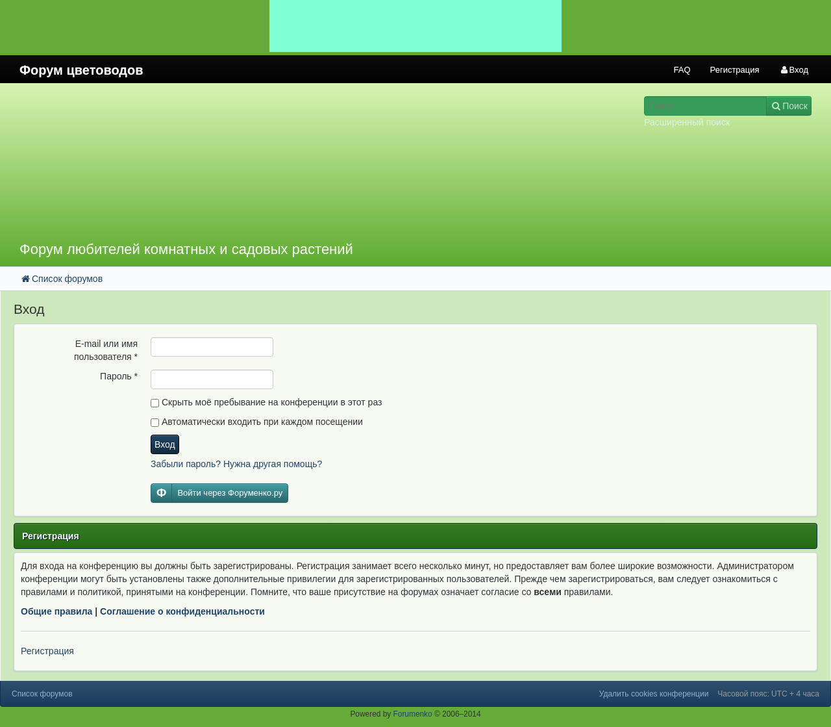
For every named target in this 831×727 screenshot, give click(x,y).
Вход (165, 444)
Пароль (119, 376)
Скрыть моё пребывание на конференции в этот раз (266, 402)
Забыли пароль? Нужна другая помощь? (236, 464)
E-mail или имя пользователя (106, 350)
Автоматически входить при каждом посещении (257, 421)
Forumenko (412, 714)
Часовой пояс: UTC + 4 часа (768, 693)
